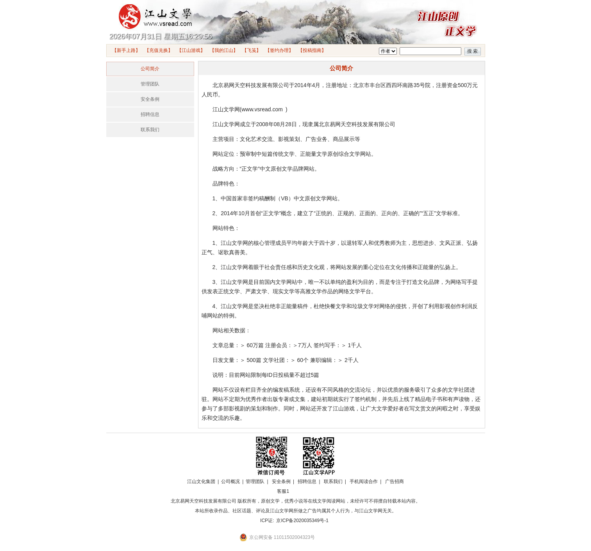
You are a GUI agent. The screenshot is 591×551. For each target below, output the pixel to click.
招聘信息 (150, 114)
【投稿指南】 (312, 50)
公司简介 (150, 68)
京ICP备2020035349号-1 (302, 520)
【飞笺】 (251, 50)
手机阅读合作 (364, 481)
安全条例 (150, 99)
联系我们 (150, 129)
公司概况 (230, 481)
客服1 (283, 491)
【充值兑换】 (159, 50)
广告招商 (394, 481)
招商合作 (304, 491)
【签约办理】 (279, 50)
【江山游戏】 (191, 50)
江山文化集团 (201, 481)
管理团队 (150, 84)
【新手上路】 (126, 50)
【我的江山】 (224, 50)
